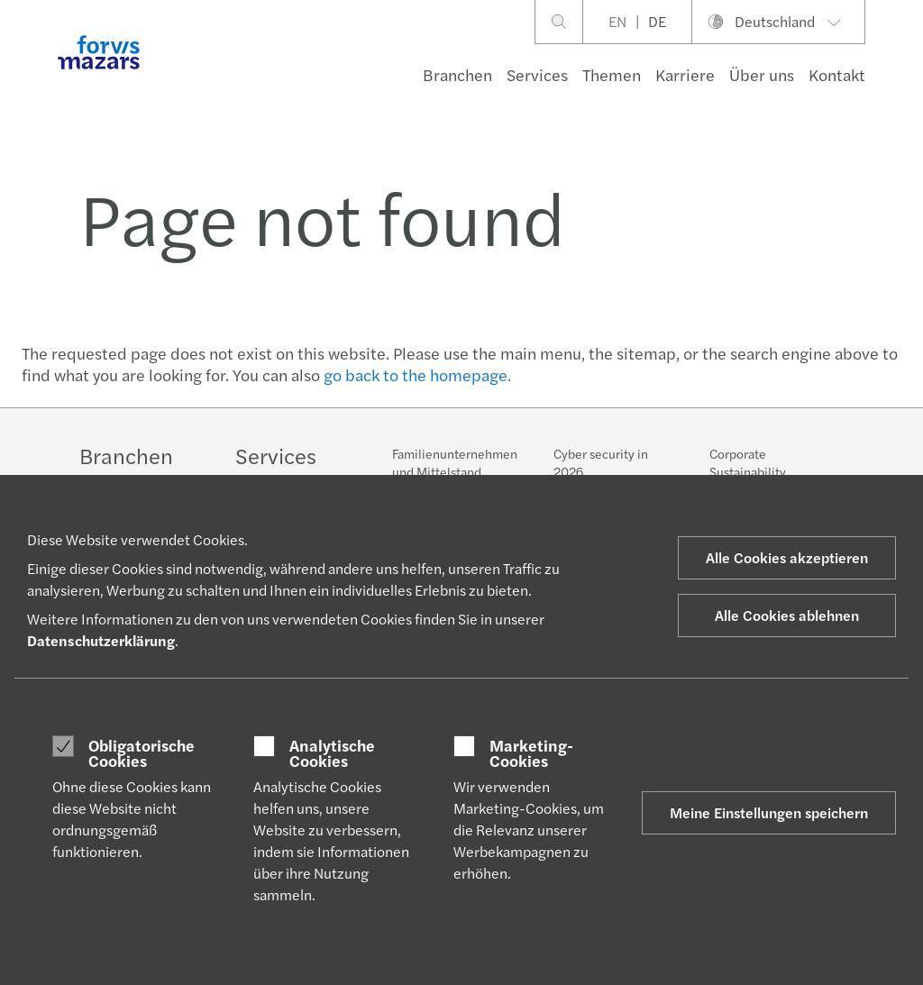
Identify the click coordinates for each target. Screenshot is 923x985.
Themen (611, 74)
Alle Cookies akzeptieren (787, 557)
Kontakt (837, 74)
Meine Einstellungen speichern (769, 812)
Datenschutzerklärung (101, 640)
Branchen (457, 74)
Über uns (761, 74)
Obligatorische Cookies (141, 753)
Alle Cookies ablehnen (787, 615)
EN (617, 21)
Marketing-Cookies (531, 753)
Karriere (685, 74)
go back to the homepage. (417, 374)
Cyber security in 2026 (600, 465)
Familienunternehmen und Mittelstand (454, 462)
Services (537, 74)
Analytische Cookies (332, 753)
